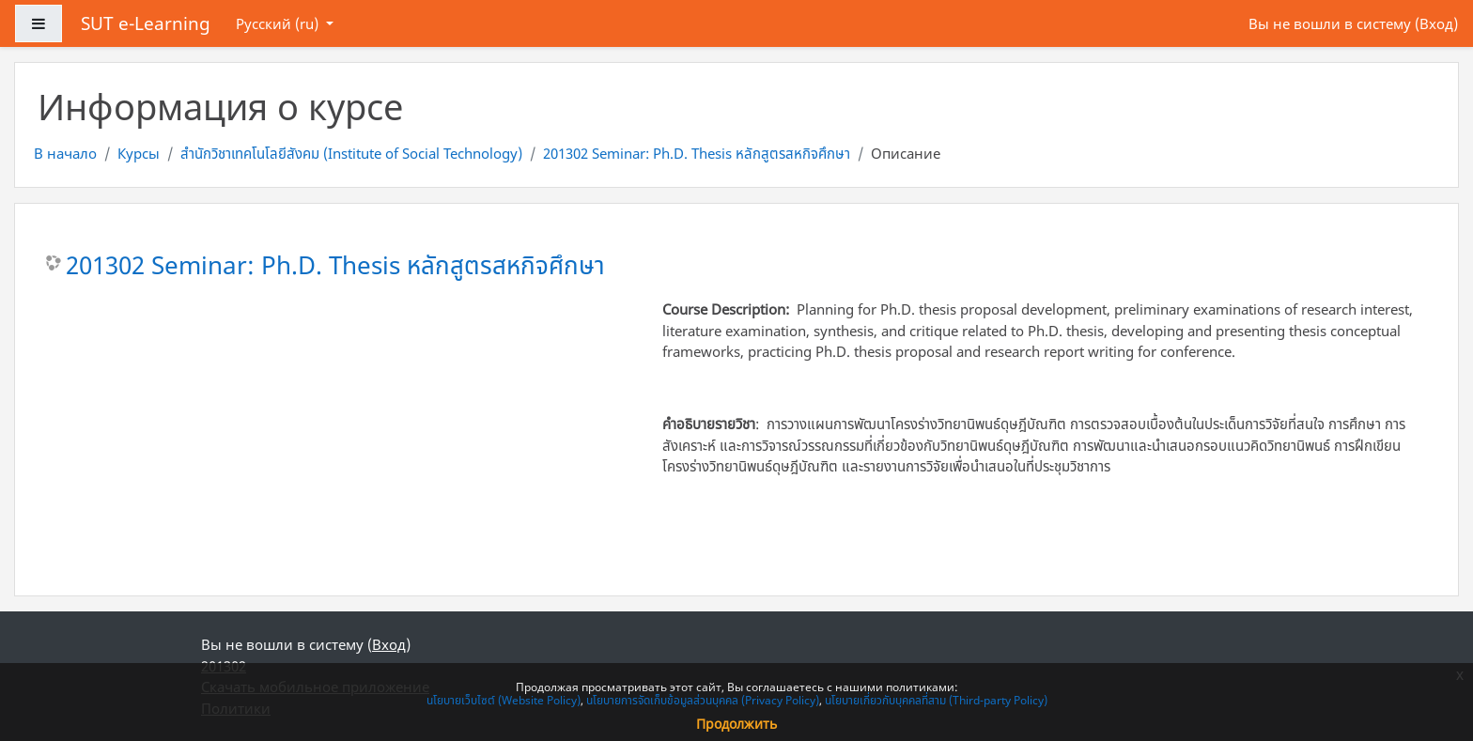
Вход (1436, 23)
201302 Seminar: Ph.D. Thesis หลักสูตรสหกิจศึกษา (696, 153)
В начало (65, 153)
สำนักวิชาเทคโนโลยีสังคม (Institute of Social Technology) (351, 153)
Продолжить (736, 724)
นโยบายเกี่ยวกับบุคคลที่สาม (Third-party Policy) (936, 700)
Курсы (138, 153)
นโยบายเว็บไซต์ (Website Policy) (503, 700)
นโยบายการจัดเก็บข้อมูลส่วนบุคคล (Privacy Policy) (702, 700)
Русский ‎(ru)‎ (279, 23)
